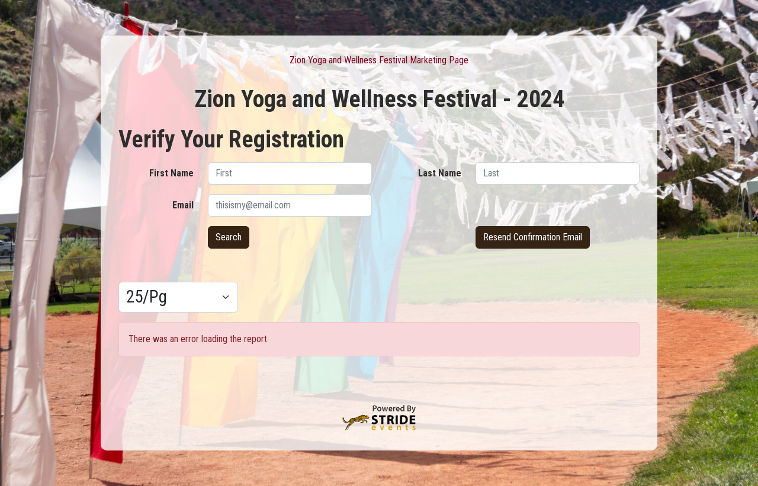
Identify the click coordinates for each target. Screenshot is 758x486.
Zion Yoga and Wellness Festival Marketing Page (379, 60)
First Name (171, 173)
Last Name (439, 173)
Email (183, 205)
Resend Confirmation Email (532, 237)
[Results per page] (178, 297)
